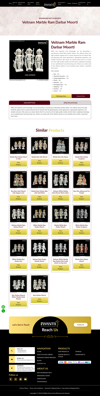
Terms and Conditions (36, 388)
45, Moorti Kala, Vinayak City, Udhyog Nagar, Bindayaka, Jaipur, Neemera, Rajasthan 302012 (26, 369)
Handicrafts (74, 3)
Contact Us (89, 3)
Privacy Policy (24, 388)
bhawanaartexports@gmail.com (25, 360)
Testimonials (42, 381)
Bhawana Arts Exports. (63, 393)
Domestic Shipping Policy (52, 388)
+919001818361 (21, 350)
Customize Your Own (81, 3)
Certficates (41, 378)
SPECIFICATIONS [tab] (70, 103)
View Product (18, 163)
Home (10, 3)
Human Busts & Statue (61, 3)
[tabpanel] (50, 112)
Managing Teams (43, 375)
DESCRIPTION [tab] (29, 103)
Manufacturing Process (21, 3)
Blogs (39, 360)
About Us (15, 3)
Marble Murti (38, 3)
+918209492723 (21, 352)
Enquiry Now (81, 96)
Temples (69, 3)
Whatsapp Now (61, 96)
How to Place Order (31, 3)
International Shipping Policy (71, 388)
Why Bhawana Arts (44, 372)
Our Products (63, 351)
